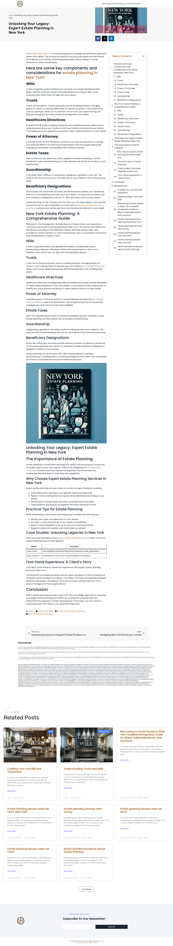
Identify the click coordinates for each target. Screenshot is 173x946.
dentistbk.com (75, 679)
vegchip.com (73, 664)
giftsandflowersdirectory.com (146, 675)
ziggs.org (41, 685)
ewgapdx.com (74, 673)
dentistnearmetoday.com (71, 666)
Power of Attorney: (126, 88)
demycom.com (33, 669)
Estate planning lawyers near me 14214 (129, 234)
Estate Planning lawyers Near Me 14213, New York (129, 220)
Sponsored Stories (66, 611)
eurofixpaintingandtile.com (87, 676)
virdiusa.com (67, 670)
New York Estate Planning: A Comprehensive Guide (127, 105)
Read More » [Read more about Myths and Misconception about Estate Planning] (68, 871)
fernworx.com (69, 667)
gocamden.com (40, 670)
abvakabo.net (107, 664)
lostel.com (20, 686)
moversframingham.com (81, 678)
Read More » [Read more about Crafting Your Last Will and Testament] (12, 791)
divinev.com (91, 670)
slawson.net (43, 666)
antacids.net (47, 669)
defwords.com (33, 670)
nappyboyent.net (29, 685)
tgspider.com (21, 669)
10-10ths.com (101, 664)
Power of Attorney (126, 122)
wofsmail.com (30, 673)
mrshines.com (92, 672)
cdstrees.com (148, 685)
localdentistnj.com (80, 664)
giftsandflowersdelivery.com (36, 664)
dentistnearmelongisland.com (69, 678)
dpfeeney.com (21, 679)
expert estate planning (69, 538)
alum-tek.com (115, 669)
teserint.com (58, 680)
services (84, 538)
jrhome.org (84, 683)
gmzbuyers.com (59, 673)
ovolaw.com (103, 682)
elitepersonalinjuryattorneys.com (128, 676)
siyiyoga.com (121, 680)
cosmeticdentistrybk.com (59, 666)
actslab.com (115, 666)
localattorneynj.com (103, 683)
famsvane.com (21, 678)
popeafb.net (73, 672)
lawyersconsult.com (81, 685)
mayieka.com (146, 666)
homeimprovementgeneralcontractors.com (89, 680)
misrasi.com (99, 669)
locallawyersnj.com (107, 669)
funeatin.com (109, 680)
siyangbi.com (45, 680)
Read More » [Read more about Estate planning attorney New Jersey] (68, 831)
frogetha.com (139, 666)
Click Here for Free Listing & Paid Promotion (121, 3)
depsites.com (138, 682)
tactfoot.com (127, 685)
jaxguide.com (28, 672)
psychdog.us (71, 676)
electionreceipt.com (130, 682)
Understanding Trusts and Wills (130, 198)
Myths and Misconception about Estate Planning (130, 248)
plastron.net (52, 672)
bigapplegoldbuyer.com (73, 680)
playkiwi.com (95, 679)
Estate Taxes (124, 126)
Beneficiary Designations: (129, 100)
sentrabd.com (122, 667)
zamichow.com (62, 667)
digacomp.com (35, 667)
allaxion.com (141, 670)
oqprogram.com (142, 664)
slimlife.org (115, 667)
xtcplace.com (116, 683)
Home (11, 15)
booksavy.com (92, 673)
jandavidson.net (21, 685)
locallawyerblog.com (85, 669)
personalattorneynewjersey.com (118, 664)
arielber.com (105, 676)
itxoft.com (25, 686)
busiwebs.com (70, 683)
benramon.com (51, 683)
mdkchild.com (59, 664)
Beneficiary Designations (129, 134)
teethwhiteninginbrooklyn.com (55, 678)
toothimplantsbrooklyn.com (73, 675)
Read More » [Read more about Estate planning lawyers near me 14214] (125, 829)
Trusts (120, 114)
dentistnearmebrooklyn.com (142, 676)
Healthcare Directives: (127, 84)
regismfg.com (81, 679)
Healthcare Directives (128, 118)
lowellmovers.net (69, 669)
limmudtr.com (62, 682)
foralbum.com (77, 676)
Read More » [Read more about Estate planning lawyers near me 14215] (12, 871)
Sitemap (78, 942)
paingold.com (121, 685)
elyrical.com (42, 667)
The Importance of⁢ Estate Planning (126, 146)
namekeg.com (21, 667)
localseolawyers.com (124, 672)
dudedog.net (127, 666)
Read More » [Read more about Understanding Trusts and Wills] (68, 788)
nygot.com (36, 685)
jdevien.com (86, 673)
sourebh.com (143, 667)
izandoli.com (58, 683)
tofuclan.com (103, 680)
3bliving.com (65, 676)
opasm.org (144, 682)
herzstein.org (80, 667)
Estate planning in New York (39, 53)
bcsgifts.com (46, 672)
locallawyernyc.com (53, 679)
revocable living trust (94, 266)
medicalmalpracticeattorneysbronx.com (115, 682)
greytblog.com (96, 682)
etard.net (43, 682)
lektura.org (27, 669)
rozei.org (75, 667)
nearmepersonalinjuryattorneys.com (132, 679)
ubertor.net (121, 669)
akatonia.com (111, 676)
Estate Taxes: (123, 92)
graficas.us (128, 664)
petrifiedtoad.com (136, 667)
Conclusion (119, 182)
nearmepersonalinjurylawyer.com (26, 666)
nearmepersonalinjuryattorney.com (26, 682)
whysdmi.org (132, 672)
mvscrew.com (62, 669)
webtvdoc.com (93, 667)
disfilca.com (95, 685)
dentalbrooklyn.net (22, 673)
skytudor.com (28, 667)
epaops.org (128, 683)
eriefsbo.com (51, 680)
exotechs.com (37, 666)
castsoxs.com (131, 673)
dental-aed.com (128, 669)
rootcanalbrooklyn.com (85, 675)
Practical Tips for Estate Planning (129, 163)
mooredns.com (21, 676)
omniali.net (105, 667)
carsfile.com (122, 678)
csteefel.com (135, 664)
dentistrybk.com (98, 676)
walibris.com (38, 682)
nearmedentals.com (29, 679)
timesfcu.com (115, 675)
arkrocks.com (49, 682)
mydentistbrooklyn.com (93, 678)
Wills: (119, 76)
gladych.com (128, 667)
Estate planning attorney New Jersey (130, 227)
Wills (119, 110)
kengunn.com (50, 666)
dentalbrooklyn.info (100, 673)
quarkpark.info (114, 685)
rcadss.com (150, 682)
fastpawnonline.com (62, 675)
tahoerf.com (152, 666)
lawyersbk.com (121, 675)
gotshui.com (76, 669)
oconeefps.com (66, 664)
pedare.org (87, 664)
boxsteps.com (58, 676)
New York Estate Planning (40, 614)
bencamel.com (88, 679)
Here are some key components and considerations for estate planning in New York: (126, 68)
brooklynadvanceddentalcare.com (26, 675)
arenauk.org (100, 667)
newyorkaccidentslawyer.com (86, 682)
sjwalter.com (149, 672)
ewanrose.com (72, 685)
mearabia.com (94, 675)
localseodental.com (123, 673)
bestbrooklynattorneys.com (82, 672)
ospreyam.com (40, 669)
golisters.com (75, 682)
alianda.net (26, 664)
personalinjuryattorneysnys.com (32, 683)
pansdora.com (55, 682)
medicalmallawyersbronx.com (131, 670)
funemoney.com (44, 683)
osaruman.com (21, 672)
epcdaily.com (108, 675)
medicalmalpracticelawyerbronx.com (79, 670)
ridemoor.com (144, 673)
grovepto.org (89, 685)
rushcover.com (94, 664)
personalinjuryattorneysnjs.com (49, 675)
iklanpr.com (120, 666)
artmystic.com (102, 685)
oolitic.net (110, 667)
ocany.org (108, 685)
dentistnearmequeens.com (112, 672)
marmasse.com (134, 685)
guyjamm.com (108, 666)
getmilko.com (128, 680)
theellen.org (80, 673)
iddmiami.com (141, 685)
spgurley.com (37, 673)
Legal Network (93, 942)
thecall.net (34, 672)
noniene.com (87, 667)
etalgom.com (52, 673)
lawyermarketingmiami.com (100, 670)
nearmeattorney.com (101, 672)
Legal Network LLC (96, 941)
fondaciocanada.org (110, 679)
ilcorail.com (117, 676)
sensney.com (87, 666)
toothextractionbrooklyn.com (25, 680)
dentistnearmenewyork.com (31, 676)
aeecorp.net (21, 664)
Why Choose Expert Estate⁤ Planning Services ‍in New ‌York (130, 154)
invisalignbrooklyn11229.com (147, 679)
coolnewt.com (78, 683)
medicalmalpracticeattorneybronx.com (141, 669)
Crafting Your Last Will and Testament (129, 191)
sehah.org (110, 683)
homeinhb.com (38, 679)
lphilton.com (147, 670)
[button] (98, 38)
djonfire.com (122, 683)
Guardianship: (123, 96)
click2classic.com (120, 679)
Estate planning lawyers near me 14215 (129, 241)
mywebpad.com (54, 669)
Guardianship (124, 130)
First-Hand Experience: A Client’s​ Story (130, 177)
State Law (80, 611)
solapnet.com (128, 678)
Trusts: (120, 80)
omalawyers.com (45, 673)
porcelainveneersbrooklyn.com (97, 666)
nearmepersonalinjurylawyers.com (115, 670)
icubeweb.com (62, 679)
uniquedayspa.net (48, 685)
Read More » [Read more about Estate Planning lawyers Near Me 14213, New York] (12, 831)
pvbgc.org (95, 683)
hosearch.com (102, 679)
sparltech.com (31, 686)
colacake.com (102, 678)
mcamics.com (54, 670)
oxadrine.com (52, 676)
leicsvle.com (64, 683)
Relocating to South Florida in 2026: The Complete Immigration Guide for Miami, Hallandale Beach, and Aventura (130, 209)
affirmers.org (90, 683)
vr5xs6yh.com (138, 673)
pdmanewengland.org (64, 685)
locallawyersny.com (36, 680)
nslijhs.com (149, 667)
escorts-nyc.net (38, 675)
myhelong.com (135, 680)
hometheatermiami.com (136, 683)
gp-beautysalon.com (44, 676)
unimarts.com (93, 669)
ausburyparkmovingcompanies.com (140, 678)
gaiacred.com (64, 680)
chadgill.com (53, 664)
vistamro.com (55, 685)
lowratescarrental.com (140, 672)
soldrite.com (115, 680)
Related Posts (120, 186)
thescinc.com (80, 666)
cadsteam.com (67, 673)
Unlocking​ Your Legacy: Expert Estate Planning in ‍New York (128, 139)
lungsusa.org (69, 682)
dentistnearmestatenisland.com (62, 672)
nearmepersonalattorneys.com (40, 678)
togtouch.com (101, 675)
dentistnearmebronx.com (24, 670)
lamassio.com (21, 683)
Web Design (85, 942)
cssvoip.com (40, 672)
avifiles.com (68, 679)
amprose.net (47, 670)
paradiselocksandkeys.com (112, 678)
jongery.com (133, 666)
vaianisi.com (128, 675)
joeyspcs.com (45, 679)
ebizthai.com (115, 673)
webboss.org (61, 670)
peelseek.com (145, 683)
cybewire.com (135, 675)
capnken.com (46, 664)
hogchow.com (149, 664)
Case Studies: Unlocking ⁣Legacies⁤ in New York (129, 170)
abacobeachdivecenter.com (51, 667)
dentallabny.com (29, 678)
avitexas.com (109, 673)
